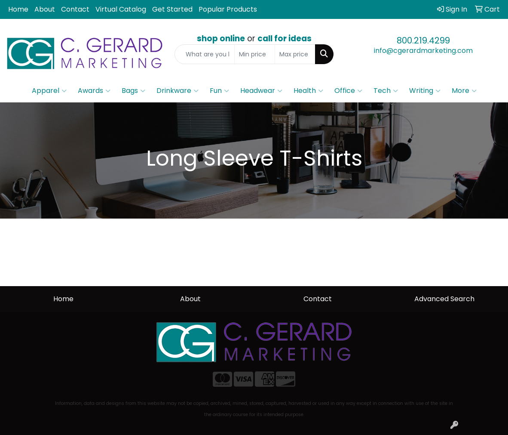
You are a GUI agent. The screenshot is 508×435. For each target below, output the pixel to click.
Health (308, 91)
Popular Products (228, 9)
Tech (385, 91)
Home (18, 9)
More (464, 91)
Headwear (261, 91)
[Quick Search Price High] (295, 54)
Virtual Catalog (120, 9)
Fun (219, 91)
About (44, 9)
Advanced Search (444, 299)
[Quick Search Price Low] (254, 54)
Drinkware (177, 91)
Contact (75, 9)
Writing (425, 91)
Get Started (172, 9)
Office (348, 91)
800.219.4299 (423, 40)
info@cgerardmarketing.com (423, 51)
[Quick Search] (204, 54)
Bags (133, 91)
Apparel (49, 91)
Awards (94, 91)
